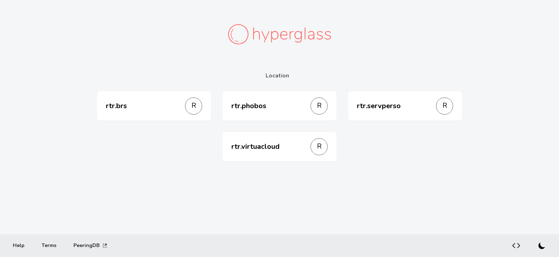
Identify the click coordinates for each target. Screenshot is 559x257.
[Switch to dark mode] (541, 245)
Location (277, 76)
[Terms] (49, 245)
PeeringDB (90, 245)
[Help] (19, 245)
